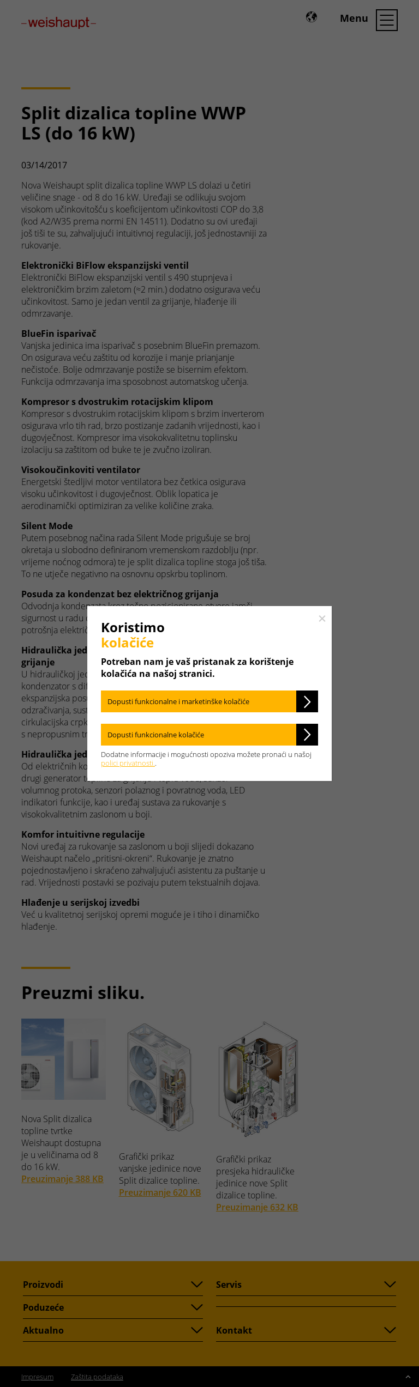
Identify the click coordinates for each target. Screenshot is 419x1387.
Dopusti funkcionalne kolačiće (155, 735)
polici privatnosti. (128, 763)
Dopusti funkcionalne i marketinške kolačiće (178, 701)
